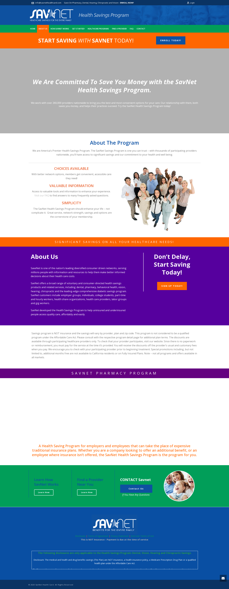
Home (32, 28)
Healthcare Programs (98, 28)
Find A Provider (119, 28)
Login (191, 3)
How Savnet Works (60, 28)
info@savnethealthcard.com (48, 2)
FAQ (131, 28)
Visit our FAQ (41, 195)
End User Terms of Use (142, 536)
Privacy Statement (120, 536)
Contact (141, 28)
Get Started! (78, 28)
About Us (42, 28)
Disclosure (80, 536)
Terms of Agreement (98, 536)
